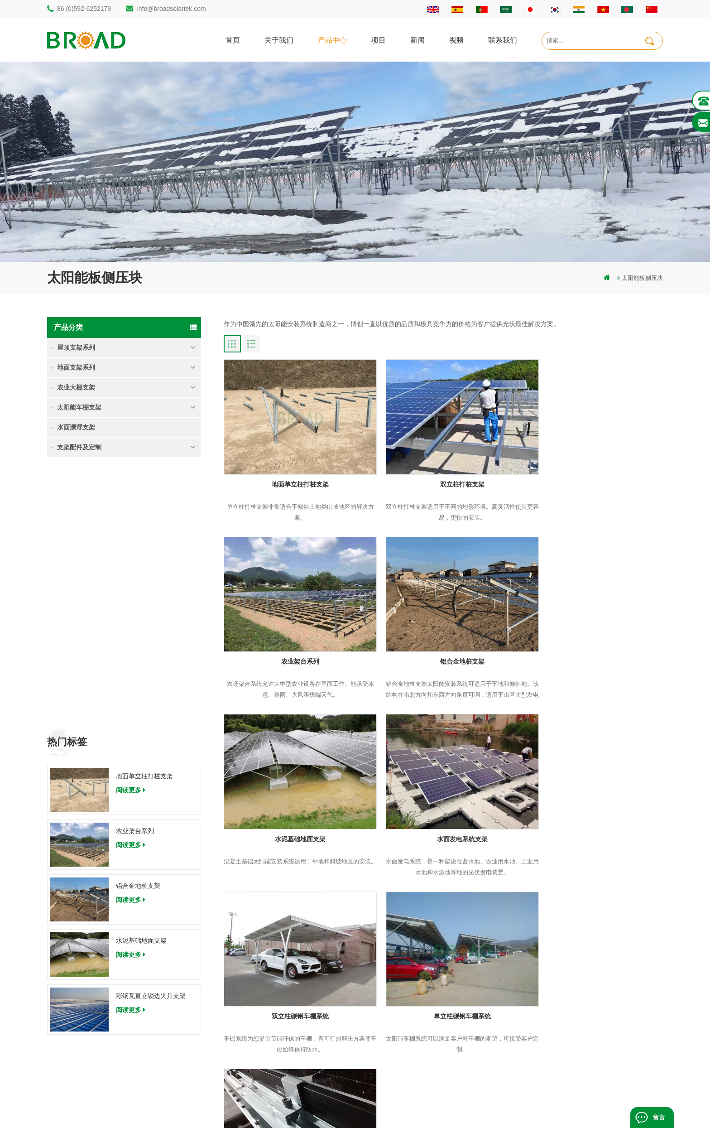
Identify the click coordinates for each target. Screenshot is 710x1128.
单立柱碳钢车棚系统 (443, 810)
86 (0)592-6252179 (84, 8)
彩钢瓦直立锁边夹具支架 (151, 738)
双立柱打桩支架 (443, 474)
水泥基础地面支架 (141, 683)
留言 (659, 1117)
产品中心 (332, 39)
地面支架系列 (76, 367)
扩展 (410, 1068)
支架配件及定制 (79, 447)
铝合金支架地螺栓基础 (273, 1068)
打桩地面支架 (261, 960)
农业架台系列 (135, 574)
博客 (410, 1052)
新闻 (417, 39)
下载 (410, 1037)
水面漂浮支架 (76, 427)
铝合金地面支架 (264, 1052)
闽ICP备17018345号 (415, 1107)
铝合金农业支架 (264, 1037)
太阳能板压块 (593, 810)
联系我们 (502, 39)
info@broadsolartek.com (171, 8)
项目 (378, 39)
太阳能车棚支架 (79, 407)
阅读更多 (130, 532)
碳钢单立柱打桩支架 (270, 975)
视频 (456, 39)
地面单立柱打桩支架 (144, 518)
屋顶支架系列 (76, 347)
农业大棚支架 (76, 387)
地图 (410, 1021)
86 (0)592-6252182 (89, 984)
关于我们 (278, 39)
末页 (343, 876)
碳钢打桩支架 (261, 1021)
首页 (232, 39)
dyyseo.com (463, 1107)
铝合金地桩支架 (138, 628)
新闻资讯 (416, 1006)
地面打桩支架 (261, 1006)
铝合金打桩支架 (264, 991)
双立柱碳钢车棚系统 (293, 810)
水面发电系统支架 (592, 642)
